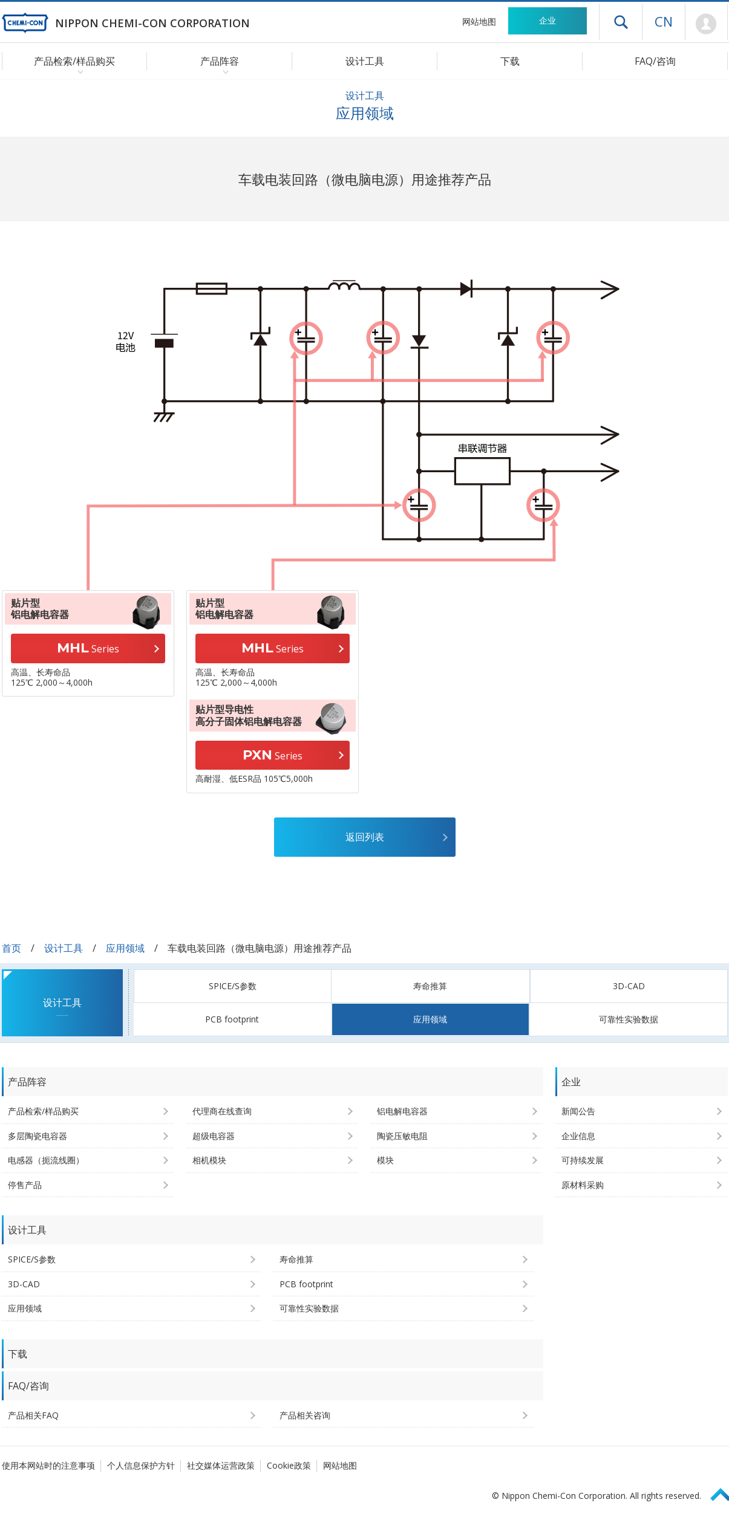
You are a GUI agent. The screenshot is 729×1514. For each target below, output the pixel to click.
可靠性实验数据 (628, 1019)
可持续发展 (582, 1160)
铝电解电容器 (402, 1111)
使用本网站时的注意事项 (48, 1465)
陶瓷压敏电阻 (402, 1136)
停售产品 (25, 1185)
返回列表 (364, 836)
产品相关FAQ (33, 1415)
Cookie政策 (289, 1465)
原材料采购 (582, 1185)
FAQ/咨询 (655, 61)
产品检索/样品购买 (43, 1111)
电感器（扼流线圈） (46, 1160)
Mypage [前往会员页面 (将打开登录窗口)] (706, 24)
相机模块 (209, 1160)
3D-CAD (629, 986)
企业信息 (578, 1136)
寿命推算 (430, 986)
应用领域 (125, 948)
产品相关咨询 (305, 1415)
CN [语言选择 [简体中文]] (664, 21)
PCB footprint (232, 1019)
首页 (11, 948)
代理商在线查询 (222, 1111)
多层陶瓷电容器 (37, 1136)
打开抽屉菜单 (621, 22)
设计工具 (364, 61)
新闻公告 (578, 1111)
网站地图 (479, 21)
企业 (547, 20)
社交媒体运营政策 (221, 1465)
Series (88, 648)
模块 (385, 1160)
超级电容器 (213, 1136)
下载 (510, 61)
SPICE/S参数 (233, 986)
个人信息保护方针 (141, 1465)
